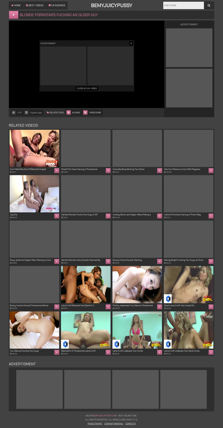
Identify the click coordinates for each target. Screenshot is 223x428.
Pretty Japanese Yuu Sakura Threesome (133, 305)
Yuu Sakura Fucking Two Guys (24, 350)
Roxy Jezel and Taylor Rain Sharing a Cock (30, 260)
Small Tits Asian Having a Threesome (79, 169)
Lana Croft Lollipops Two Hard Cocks (182, 350)
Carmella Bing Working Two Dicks (128, 169)
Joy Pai (13, 214)
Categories (57, 5)
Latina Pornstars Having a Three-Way (182, 214)
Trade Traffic (94, 423)
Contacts (130, 423)
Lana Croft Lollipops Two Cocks (128, 350)
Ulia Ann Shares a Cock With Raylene (182, 169)
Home (16, 5)
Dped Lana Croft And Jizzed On (179, 305)
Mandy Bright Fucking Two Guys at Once (183, 260)
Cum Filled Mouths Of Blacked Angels (28, 169)
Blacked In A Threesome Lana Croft (78, 350)
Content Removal (113, 423)
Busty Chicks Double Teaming (127, 260)
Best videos (35, 5)
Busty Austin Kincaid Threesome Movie (29, 305)
